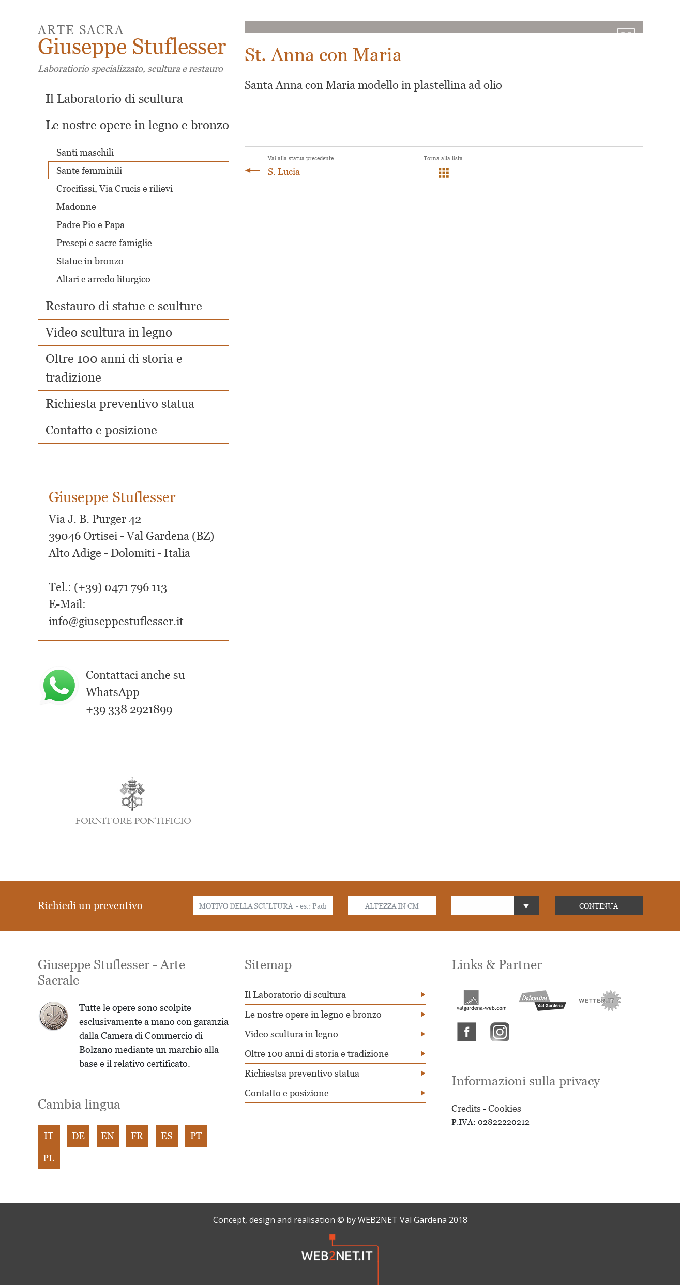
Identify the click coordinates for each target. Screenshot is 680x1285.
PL (48, 1158)
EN (107, 1135)
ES (166, 1135)
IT (48, 1135)
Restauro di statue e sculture (124, 305)
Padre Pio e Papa (90, 224)
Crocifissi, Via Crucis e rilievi (114, 188)
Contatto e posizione (101, 429)
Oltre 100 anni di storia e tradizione (317, 1053)
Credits (466, 1108)
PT (196, 1135)
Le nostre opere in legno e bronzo (137, 124)
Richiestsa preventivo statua (302, 1073)
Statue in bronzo (90, 260)
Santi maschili (85, 152)
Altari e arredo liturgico (103, 279)
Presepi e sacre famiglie (104, 242)
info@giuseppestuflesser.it (116, 621)
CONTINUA (598, 905)
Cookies (504, 1108)
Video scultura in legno (109, 332)
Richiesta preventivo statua (120, 403)
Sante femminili (89, 170)
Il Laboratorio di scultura (114, 98)
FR (137, 1135)
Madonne (76, 206)
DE (78, 1135)
